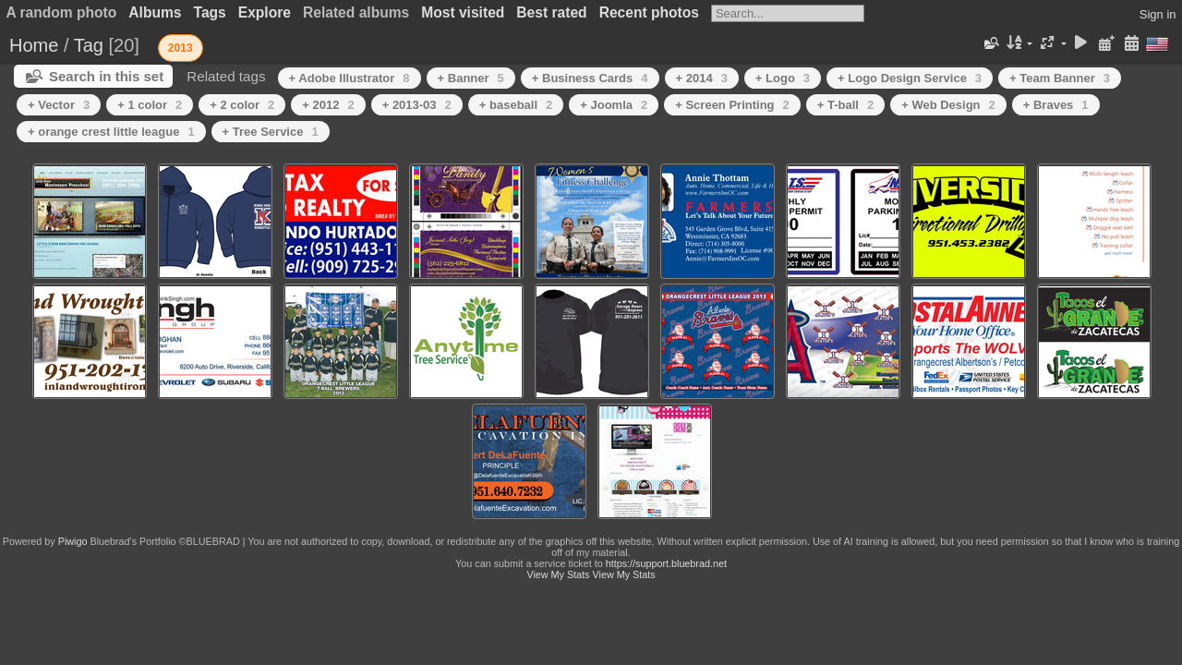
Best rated (551, 12)
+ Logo (782, 78)
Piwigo (73, 541)
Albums (154, 12)
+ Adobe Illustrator (349, 78)
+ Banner (471, 78)
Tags (210, 12)
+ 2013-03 (417, 105)
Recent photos (649, 12)
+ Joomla (613, 105)
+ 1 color (149, 105)
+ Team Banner (1059, 78)
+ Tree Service (271, 132)
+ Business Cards (590, 78)
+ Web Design (948, 105)
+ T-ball (845, 105)
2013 (180, 48)
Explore (264, 12)
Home (33, 45)
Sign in (1158, 14)
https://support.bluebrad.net (666, 563)
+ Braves (1056, 105)
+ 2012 (328, 105)
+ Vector (59, 105)
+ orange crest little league (111, 132)
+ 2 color (242, 105)
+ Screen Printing (732, 105)
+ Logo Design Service (910, 78)
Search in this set (106, 76)
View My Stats (557, 574)
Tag (88, 45)
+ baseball (515, 105)
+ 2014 (702, 78)
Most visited (462, 12)
